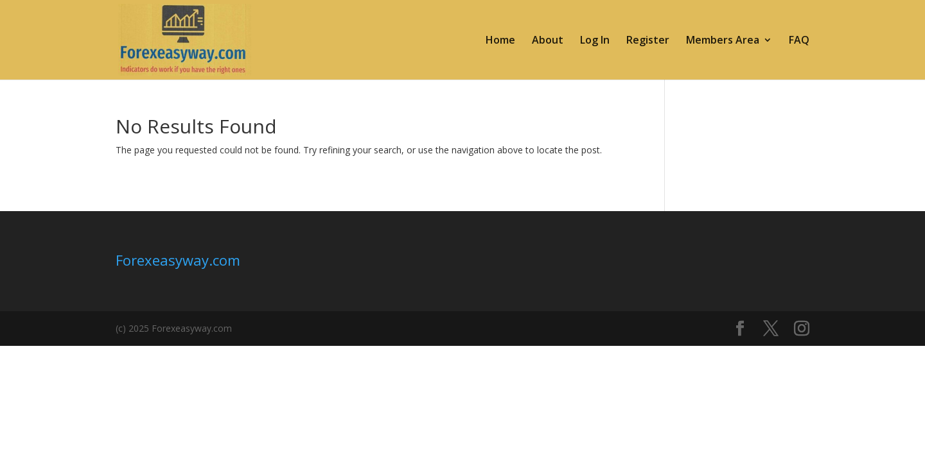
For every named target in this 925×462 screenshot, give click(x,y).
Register (647, 41)
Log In (595, 41)
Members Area (722, 41)
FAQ (799, 41)
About (547, 41)
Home (500, 41)
